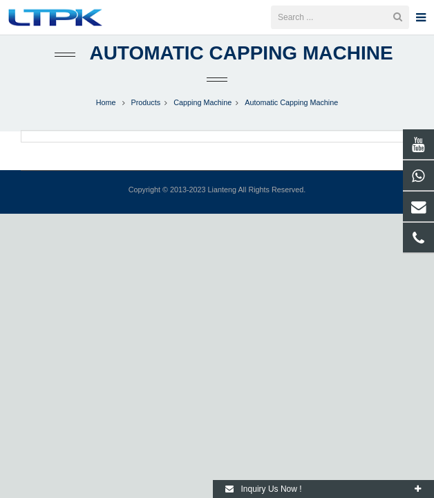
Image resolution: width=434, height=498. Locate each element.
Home (106, 117)
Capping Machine (202, 117)
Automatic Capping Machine (241, 67)
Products (146, 117)
